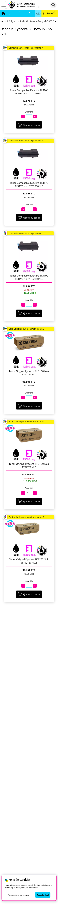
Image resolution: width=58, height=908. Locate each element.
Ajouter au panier (29, 125)
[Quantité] (29, 116)
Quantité (29, 111)
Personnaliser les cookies (18, 895)
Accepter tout (43, 895)
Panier (51, 13)
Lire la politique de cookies (26, 887)
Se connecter (38, 13)
